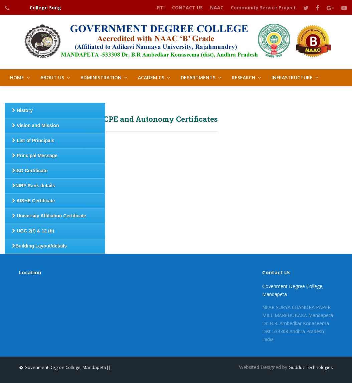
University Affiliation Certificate (49, 215)
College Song (45, 7)
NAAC (216, 7)
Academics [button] (151, 77)
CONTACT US (187, 7)
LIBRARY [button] (162, 94)
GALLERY (197, 94)
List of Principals (33, 140)
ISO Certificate (29, 170)
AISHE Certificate (33, 200)
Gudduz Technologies (311, 367)
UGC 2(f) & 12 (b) (33, 230)
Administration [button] (101, 77)
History (22, 110)
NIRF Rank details (33, 185)
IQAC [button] (76, 94)
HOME (17, 77)
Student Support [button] (32, 94)
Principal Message (34, 155)
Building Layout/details (39, 246)
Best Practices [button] (118, 94)
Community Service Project (263, 7)
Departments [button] (198, 77)
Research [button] (243, 77)
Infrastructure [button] (292, 77)
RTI (161, 7)
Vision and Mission (35, 125)
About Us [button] (52, 77)
